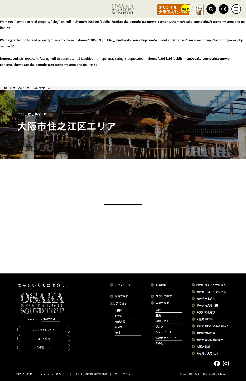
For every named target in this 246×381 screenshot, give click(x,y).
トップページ (123, 285)
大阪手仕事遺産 (205, 299)
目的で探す (162, 303)
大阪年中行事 (204, 319)
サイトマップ (123, 374)
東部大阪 (120, 321)
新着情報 (161, 285)
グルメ (159, 326)
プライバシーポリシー (53, 374)
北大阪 (119, 316)
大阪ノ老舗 (203, 346)
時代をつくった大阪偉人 (211, 285)
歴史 (158, 315)
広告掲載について (44, 347)
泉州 (117, 333)
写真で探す (121, 296)
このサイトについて (43, 329)
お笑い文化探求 (205, 312)
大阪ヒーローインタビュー (212, 292)
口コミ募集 (43, 338)
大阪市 (119, 310)
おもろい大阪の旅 (207, 353)
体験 (158, 310)
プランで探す (164, 296)
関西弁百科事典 (205, 333)
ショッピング (163, 332)
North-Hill (51, 318)
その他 (159, 343)
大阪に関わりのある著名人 (212, 326)
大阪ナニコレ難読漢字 (209, 340)
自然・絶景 (162, 321)
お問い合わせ (24, 374)
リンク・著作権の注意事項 (91, 374)
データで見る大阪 (207, 305)
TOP (6, 87)
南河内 (119, 327)
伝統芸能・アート (166, 338)
